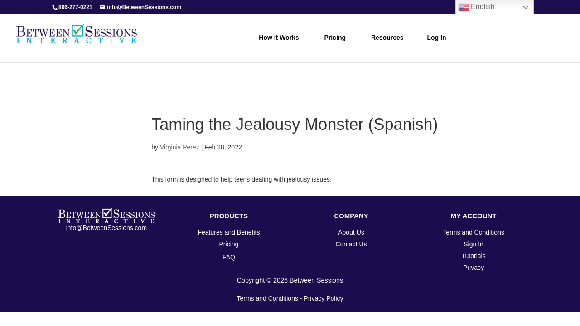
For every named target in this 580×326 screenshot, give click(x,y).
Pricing (335, 37)
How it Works (279, 37)
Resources (387, 37)
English (476, 7)
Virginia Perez (179, 147)
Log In (436, 37)
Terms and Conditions (267, 298)
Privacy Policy (323, 298)
